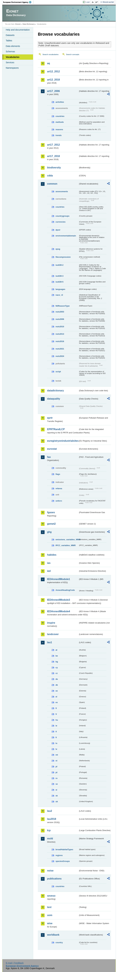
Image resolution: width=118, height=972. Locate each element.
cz (56, 673)
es (56, 702)
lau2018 (51, 819)
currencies (60, 222)
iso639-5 (59, 282)
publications (54, 878)
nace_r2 (59, 295)
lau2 (49, 811)
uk (56, 801)
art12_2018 (53, 79)
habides (51, 554)
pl (56, 766)
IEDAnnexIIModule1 (58, 579)
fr (56, 714)
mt (56, 755)
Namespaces (12, 68)
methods (59, 122)
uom (49, 915)
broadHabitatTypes (64, 849)
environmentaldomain (65, 236)
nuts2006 (59, 319)
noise (50, 870)
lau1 (49, 642)
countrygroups (62, 216)
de (56, 679)
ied (49, 571)
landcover (53, 634)
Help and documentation (18, 30)
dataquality (53, 398)
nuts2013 (59, 334)
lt (56, 737)
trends (58, 135)
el (56, 696)
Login (88, 2)
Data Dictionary (29, 24)
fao (49, 457)
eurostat (52, 449)
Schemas (10, 51)
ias (48, 563)
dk (56, 685)
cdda (50, 175)
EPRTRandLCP (56, 429)
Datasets (10, 35)
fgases (51, 512)
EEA (18, 2)
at (56, 650)
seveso (51, 895)
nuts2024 (59, 356)
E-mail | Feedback (15, 963)
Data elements (13, 46)
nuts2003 (59, 312)
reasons (59, 129)
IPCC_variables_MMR (65, 545)
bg (56, 661)
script (58, 371)
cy (56, 667)
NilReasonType (62, 306)
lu (56, 743)
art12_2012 (53, 71)
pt (56, 772)
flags (57, 474)
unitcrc (58, 501)
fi (56, 708)
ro (56, 778)
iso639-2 (59, 265)
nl (56, 760)
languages (60, 289)
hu (56, 720)
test (49, 907)
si (56, 790)
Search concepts (72, 54)
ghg (49, 532)
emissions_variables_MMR (67, 539)
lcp (49, 830)
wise (49, 923)
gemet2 (51, 523)
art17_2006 (53, 91)
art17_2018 (53, 156)
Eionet (17, 24)
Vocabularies (12, 57)
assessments (61, 191)
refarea (58, 488)
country (59, 942)
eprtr (50, 418)
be (56, 656)
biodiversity (54, 167)
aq (48, 63)
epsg (57, 249)
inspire (51, 622)
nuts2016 (59, 341)
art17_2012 (53, 144)
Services (10, 62)
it (56, 731)
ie (56, 725)
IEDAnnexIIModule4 (58, 611)
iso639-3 (59, 276)
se (56, 784)
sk (56, 796)
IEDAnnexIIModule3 (58, 599)
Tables (9, 40)
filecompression (63, 257)
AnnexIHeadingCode (65, 590)
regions (59, 855)
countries (59, 116)
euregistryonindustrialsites (62, 441)
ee (56, 691)
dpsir (57, 230)
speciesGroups (62, 861)
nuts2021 (59, 349)
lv (56, 749)
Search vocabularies (50, 54)
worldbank (53, 934)
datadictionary (55, 390)
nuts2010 (59, 326)
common (52, 183)
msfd (50, 838)
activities (59, 102)
